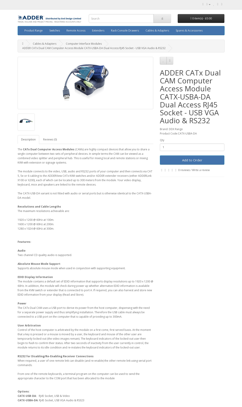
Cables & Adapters (157, 30)
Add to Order (192, 160)
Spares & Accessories (189, 30)
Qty (162, 140)
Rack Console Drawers (125, 30)
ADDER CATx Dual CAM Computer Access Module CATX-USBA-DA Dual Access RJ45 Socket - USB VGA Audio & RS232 (94, 48)
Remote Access (76, 30)
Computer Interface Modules (84, 44)
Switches (54, 30)
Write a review (201, 170)
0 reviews (184, 170)
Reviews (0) (50, 139)
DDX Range (176, 129)
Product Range (33, 30)
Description (28, 139)
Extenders (98, 30)
